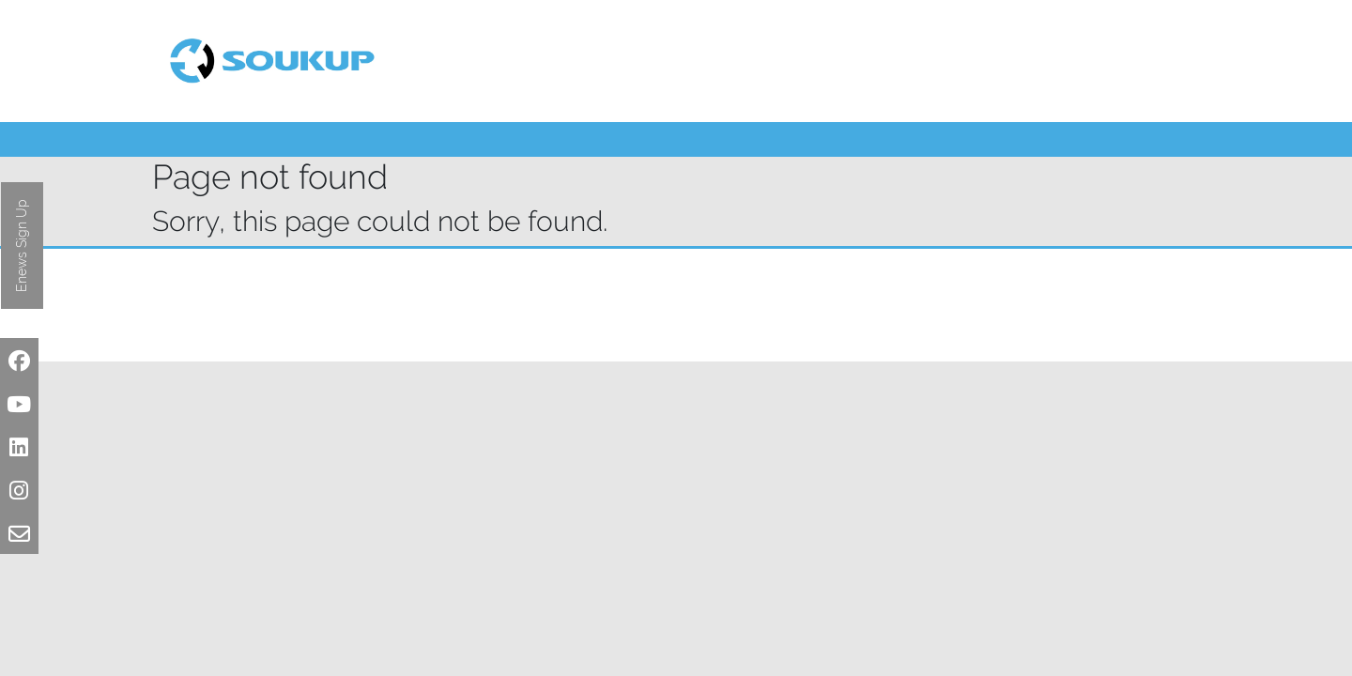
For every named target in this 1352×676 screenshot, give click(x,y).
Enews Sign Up (21, 245)
